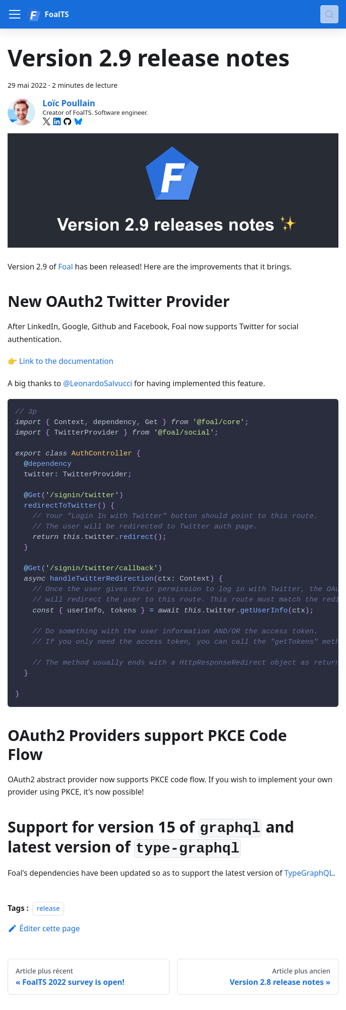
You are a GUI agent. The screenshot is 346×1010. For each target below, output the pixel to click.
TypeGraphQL (308, 873)
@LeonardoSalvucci (97, 383)
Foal (65, 266)
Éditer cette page (44, 928)
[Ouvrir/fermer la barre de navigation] (15, 14)
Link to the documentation (66, 361)
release (48, 908)
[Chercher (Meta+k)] (329, 14)
